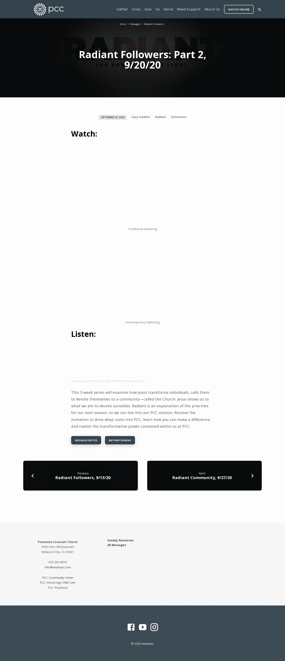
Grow (136, 9)
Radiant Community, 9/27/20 (202, 479)
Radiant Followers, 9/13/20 (82, 479)
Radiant (160, 117)
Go (157, 9)
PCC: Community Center (57, 578)
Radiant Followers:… (156, 24)
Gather (122, 9)
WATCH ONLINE (239, 9)
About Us (212, 9)
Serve (168, 9)
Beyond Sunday (128, 441)
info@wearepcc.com (58, 567)
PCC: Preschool (57, 588)
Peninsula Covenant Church (84, 381)
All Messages (116, 545)
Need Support (189, 9)
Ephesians (178, 117)
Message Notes (89, 441)
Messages (134, 24)
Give (148, 9)
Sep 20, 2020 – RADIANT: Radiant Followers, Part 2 (121, 381)
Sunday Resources (120, 540)
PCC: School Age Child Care (57, 583)
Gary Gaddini (140, 117)
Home (120, 24)
